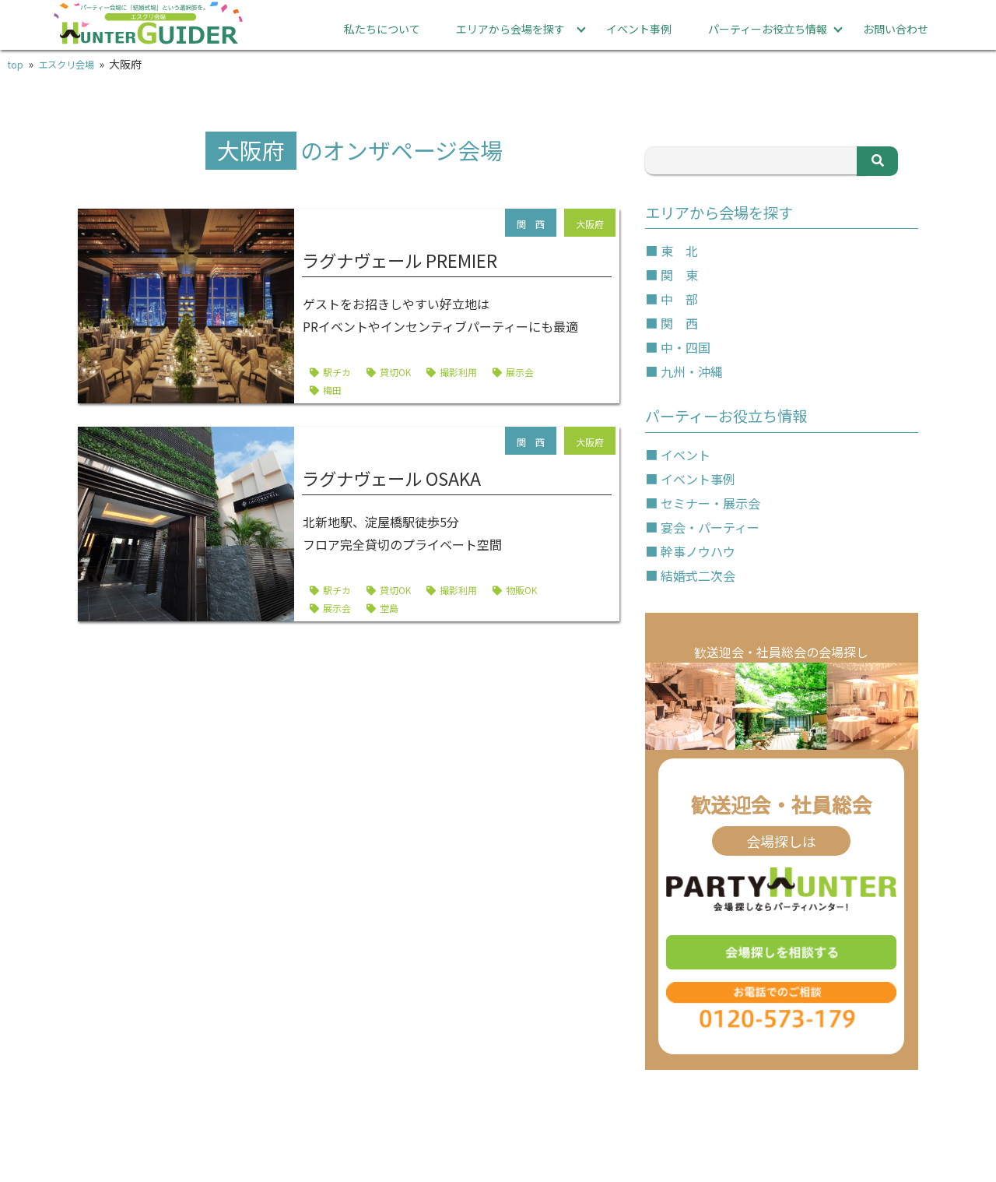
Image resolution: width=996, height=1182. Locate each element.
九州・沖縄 (692, 371)
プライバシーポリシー (646, 1129)
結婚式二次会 (698, 574)
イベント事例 (639, 29)
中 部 (679, 299)
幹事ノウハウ (698, 550)
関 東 (679, 275)
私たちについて (382, 29)
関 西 (679, 323)
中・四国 (685, 347)
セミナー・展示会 (710, 502)
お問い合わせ (895, 29)
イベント (685, 454)
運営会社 (880, 1129)
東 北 (679, 250)
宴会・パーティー (710, 526)
